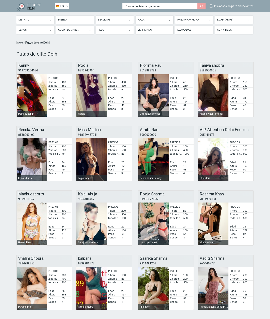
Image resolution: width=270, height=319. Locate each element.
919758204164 (28, 70)
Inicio (20, 42)
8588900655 (208, 70)
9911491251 (148, 263)
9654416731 (208, 135)
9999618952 (26, 199)
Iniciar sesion (232, 6)
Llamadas (184, 29)
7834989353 (208, 199)
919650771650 (149, 199)
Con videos (224, 29)
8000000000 (148, 135)
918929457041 (88, 135)
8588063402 (26, 135)
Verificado (145, 29)
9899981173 (86, 263)
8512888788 (148, 70)
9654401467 (86, 199)
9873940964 (86, 70)
